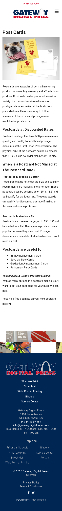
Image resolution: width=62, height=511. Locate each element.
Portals (45, 457)
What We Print (29, 381)
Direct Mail (29, 386)
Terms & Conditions (31, 486)
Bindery (29, 396)
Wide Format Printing (30, 391)
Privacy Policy (31, 482)
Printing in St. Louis (17, 447)
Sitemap (31, 475)
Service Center (29, 401)
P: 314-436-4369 (31, 421)
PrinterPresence (37, 499)
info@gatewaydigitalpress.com (31, 425)
